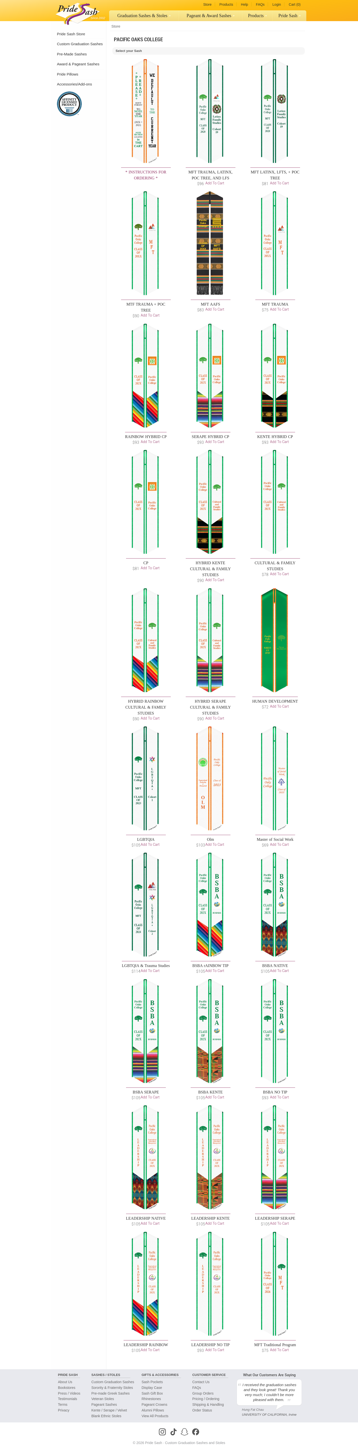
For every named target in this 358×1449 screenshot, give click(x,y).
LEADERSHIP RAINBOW (146, 1345)
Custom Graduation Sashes (80, 44)
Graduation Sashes (144, 15)
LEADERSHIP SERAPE (275, 1218)
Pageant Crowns (154, 1405)
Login (276, 4)
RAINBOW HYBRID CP (146, 437)
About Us (65, 1382)
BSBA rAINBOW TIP (210, 966)
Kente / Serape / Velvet (109, 1410)
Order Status (202, 1410)
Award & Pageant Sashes (78, 64)
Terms (62, 1405)
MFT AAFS (210, 304)
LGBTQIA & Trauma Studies (146, 966)
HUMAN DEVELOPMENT (275, 701)
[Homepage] (76, 12)
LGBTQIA (145, 839)
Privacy (63, 1410)
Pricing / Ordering (205, 1399)
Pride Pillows (67, 74)
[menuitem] (144, 15)
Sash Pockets (152, 1382)
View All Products (154, 1416)
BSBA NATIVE (275, 966)
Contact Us (200, 1382)
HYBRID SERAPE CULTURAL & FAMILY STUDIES (210, 707)
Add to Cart (214, 183)
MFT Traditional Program (275, 1345)
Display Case (151, 1388)
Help (244, 4)
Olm (210, 839)
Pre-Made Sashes (72, 54)
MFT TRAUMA (275, 304)
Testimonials (67, 1399)
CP (145, 563)
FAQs (260, 4)
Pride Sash (289, 15)
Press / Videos (69, 1393)
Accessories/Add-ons (74, 84)
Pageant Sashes (211, 15)
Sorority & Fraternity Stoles (112, 1388)
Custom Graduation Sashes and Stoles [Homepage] (195, 1443)
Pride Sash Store (71, 34)
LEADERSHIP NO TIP (210, 1345)
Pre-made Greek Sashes (110, 1393)
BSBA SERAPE (146, 1092)
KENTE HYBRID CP (275, 437)
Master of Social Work (275, 839)
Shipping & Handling (208, 1405)
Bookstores (66, 1388)
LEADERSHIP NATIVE (146, 1218)
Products (226, 4)
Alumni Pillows (152, 1410)
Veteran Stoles (102, 1399)
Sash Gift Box (152, 1393)
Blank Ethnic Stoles (106, 1416)
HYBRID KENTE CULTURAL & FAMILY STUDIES (210, 569)
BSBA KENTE (210, 1092)
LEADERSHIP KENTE (210, 1218)
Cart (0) (295, 4)
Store (207, 4)
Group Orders (203, 1393)
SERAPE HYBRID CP (210, 437)
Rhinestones (151, 1399)
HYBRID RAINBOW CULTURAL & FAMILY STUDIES (145, 707)
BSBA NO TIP (275, 1092)
